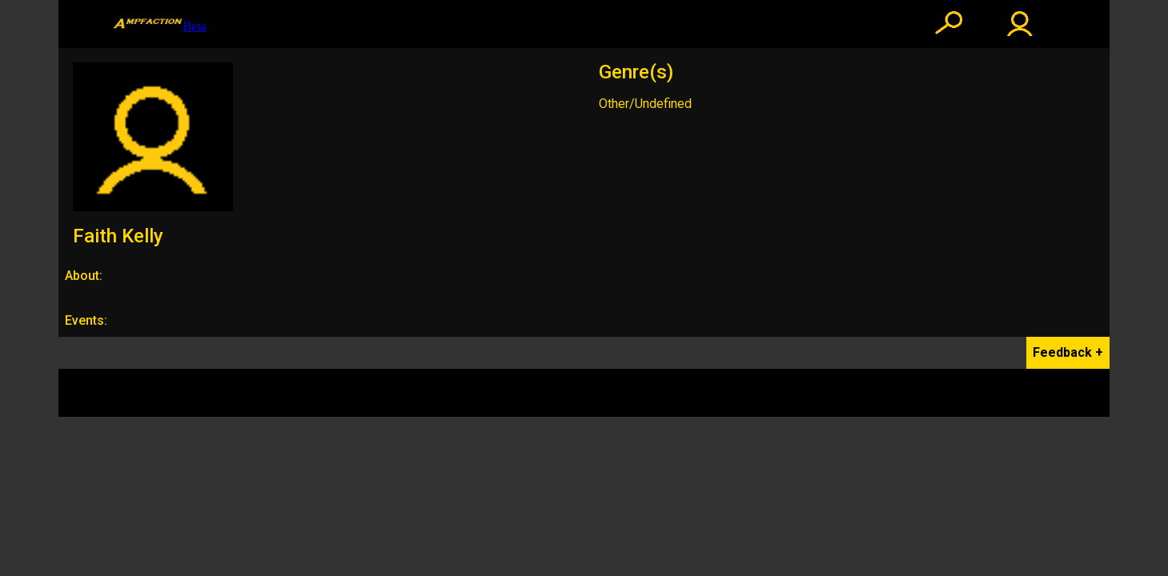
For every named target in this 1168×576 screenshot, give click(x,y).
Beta (159, 24)
